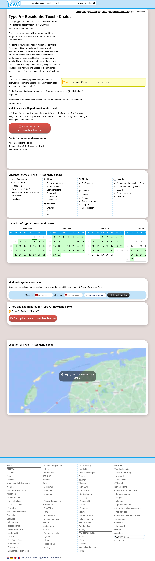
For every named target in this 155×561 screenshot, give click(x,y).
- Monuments (49, 490)
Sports (46, 529)
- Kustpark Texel (14, 544)
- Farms (46, 512)
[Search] (94, 3)
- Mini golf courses (51, 519)
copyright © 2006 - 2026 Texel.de (49, 558)
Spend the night (38, 3)
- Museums (48, 487)
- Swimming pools (51, 533)
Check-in (29, 295)
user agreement (27, 558)
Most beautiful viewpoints (18, 483)
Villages (82, 483)
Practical (72, 3)
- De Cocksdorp (85, 494)
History (82, 529)
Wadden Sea (84, 526)
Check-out (59, 295)
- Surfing (46, 547)
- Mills (45, 497)
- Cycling (46, 537)
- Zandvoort (119, 526)
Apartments (12, 494)
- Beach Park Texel (15, 529)
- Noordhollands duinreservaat (128, 508)
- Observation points (52, 501)
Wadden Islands (86, 515)
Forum (81, 551)
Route (81, 536)
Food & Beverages (87, 473)
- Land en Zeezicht (15, 504)
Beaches (46, 480)
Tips (9, 476)
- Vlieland (118, 483)
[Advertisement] (77, 270)
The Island (11, 472)
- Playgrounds (49, 515)
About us (118, 533)
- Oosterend (84, 508)
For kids (10, 480)
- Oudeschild (84, 501)
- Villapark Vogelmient (52, 465)
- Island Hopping (86, 519)
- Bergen (118, 497)
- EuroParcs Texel (14, 540)
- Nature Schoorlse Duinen (126, 490)
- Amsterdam (120, 519)
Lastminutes (48, 473)
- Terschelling (120, 480)
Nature (46, 522)
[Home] (23, 3)
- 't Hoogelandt (13, 526)
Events (64, 3)
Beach (48, 3)
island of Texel (26, 51)
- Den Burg (83, 487)
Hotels (46, 469)
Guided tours (48, 526)
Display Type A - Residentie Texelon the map (77, 376)
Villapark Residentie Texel (43, 113)
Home (9, 465)
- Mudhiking (84, 469)
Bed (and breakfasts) (16, 512)
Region (80, 3)
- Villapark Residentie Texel (19, 551)
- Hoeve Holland (14, 501)
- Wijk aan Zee (120, 512)
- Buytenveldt (12, 533)
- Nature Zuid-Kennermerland (127, 515)
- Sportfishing (85, 465)
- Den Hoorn (84, 490)
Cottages (11, 519)
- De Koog (83, 497)
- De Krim (11, 536)
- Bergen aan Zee (122, 494)
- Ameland (119, 476)
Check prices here (30, 128)
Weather (88, 3)
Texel (28, 3)
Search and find (118, 295)
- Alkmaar (118, 501)
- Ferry (81, 540)
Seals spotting (85, 522)
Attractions (48, 505)
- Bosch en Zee (13, 497)
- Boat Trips (48, 508)
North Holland (120, 487)
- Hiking (46, 540)
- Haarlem (118, 522)
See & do (56, 3)
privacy (35, 558)
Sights (45, 483)
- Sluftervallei (13, 547)
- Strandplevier (13, 508)
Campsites (12, 515)
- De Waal (83, 505)
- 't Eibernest (12, 522)
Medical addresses (87, 547)
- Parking (83, 544)
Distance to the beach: (127, 183)
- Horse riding (49, 544)
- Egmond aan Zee (122, 505)
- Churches (47, 494)
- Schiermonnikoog (123, 472)
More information (21, 149)
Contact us (119, 540)
